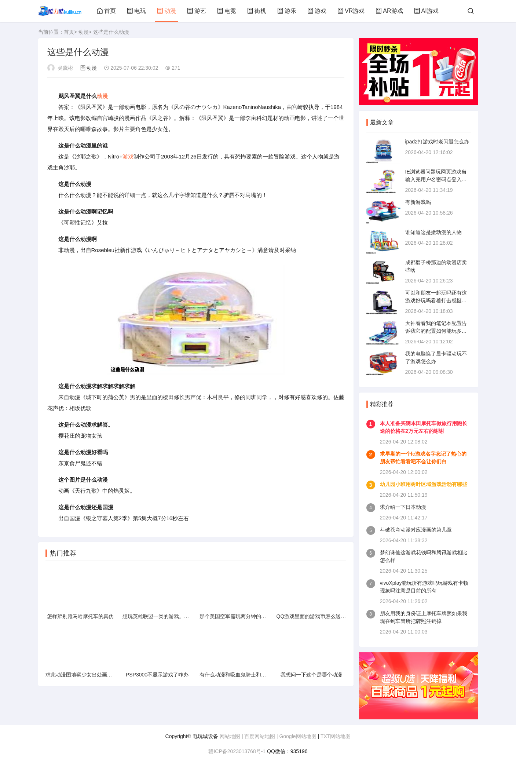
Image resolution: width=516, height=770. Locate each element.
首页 (106, 11)
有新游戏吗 (418, 202)
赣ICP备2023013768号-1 (237, 751)
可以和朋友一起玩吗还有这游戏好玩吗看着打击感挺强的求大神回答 (436, 300)
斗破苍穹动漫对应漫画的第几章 (416, 530)
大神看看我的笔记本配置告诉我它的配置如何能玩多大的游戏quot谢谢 (436, 331)
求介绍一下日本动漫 (403, 507)
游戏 (316, 11)
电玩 (136, 11)
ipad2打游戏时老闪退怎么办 (437, 142)
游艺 (196, 11)
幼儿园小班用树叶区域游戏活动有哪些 (423, 484)
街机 (256, 11)
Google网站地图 (297, 736)
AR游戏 (389, 11)
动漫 (166, 11)
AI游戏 (426, 11)
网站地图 (230, 736)
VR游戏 (351, 11)
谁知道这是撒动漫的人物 (433, 232)
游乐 (286, 11)
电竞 (226, 11)
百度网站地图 (259, 736)
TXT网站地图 (336, 736)
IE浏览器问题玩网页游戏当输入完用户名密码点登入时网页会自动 (436, 179)
